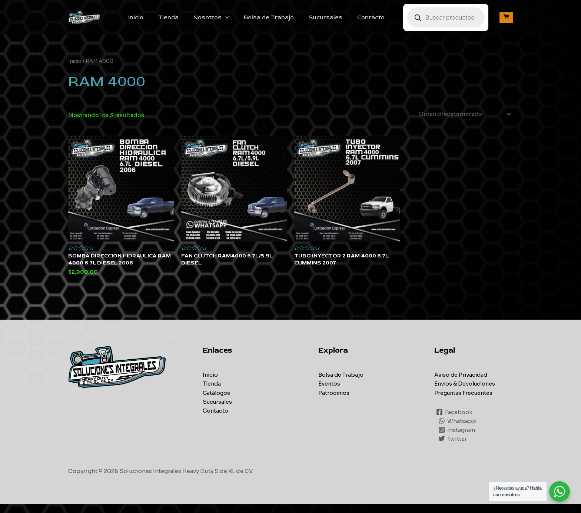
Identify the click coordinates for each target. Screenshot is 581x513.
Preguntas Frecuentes (464, 402)
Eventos (329, 393)
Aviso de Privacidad (462, 384)
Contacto (216, 419)
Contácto (378, 21)
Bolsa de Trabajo (282, 21)
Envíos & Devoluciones (466, 393)
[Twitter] (452, 447)
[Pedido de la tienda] (461, 123)
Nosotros (227, 21)
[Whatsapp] (457, 430)
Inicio (158, 21)
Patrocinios (334, 402)
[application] (241, 21)
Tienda (187, 21)
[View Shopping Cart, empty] (506, 21)
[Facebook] (454, 421)
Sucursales (336, 21)
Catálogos (217, 402)
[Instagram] (457, 439)
